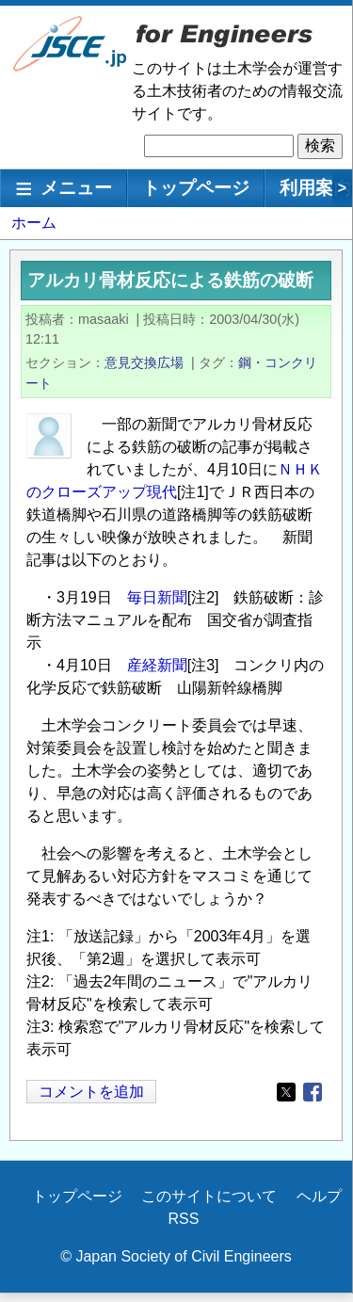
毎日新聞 (157, 597)
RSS (184, 1219)
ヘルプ (319, 1196)
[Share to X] (286, 1092)
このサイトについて (209, 1196)
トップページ (195, 188)
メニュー (76, 188)
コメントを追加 (91, 1092)
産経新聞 (157, 665)
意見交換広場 (144, 362)
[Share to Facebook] (312, 1092)
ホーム (33, 223)
